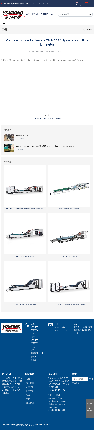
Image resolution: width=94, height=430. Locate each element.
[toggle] (4, 23)
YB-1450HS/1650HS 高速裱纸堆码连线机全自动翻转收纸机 (24, 208)
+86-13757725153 (40, 3)
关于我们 (30, 383)
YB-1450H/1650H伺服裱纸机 (25, 256)
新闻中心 (30, 391)
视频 (28, 395)
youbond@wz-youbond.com (16, 3)
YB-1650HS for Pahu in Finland (47, 118)
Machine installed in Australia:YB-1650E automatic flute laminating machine (45, 146)
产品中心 (30, 387)
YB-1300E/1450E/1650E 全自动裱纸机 (25, 304)
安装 (28, 399)
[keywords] (73, 14)
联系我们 (30, 403)
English (79, 5)
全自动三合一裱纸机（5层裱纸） (69, 208)
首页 (28, 378)
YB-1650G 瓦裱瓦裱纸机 (69, 256)
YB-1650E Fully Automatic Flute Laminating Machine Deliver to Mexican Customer (57, 401)
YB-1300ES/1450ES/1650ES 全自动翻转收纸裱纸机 (69, 304)
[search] (90, 14)
